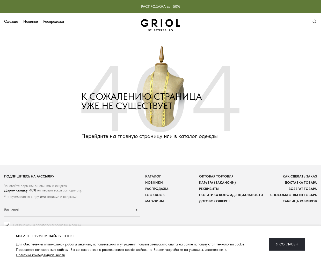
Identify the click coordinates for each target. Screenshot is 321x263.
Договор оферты (214, 201)
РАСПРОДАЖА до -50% (160, 6)
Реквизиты (209, 189)
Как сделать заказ (300, 176)
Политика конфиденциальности (231, 195)
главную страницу (140, 136)
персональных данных (66, 225)
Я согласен (287, 244)
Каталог (153, 176)
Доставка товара (301, 182)
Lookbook (155, 195)
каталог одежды (198, 136)
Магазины (154, 201)
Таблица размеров (300, 201)
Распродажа (53, 21)
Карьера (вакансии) (217, 182)
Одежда (11, 21)
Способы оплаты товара (293, 195)
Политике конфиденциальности (40, 255)
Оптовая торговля (216, 176)
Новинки (30, 21)
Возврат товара (303, 189)
